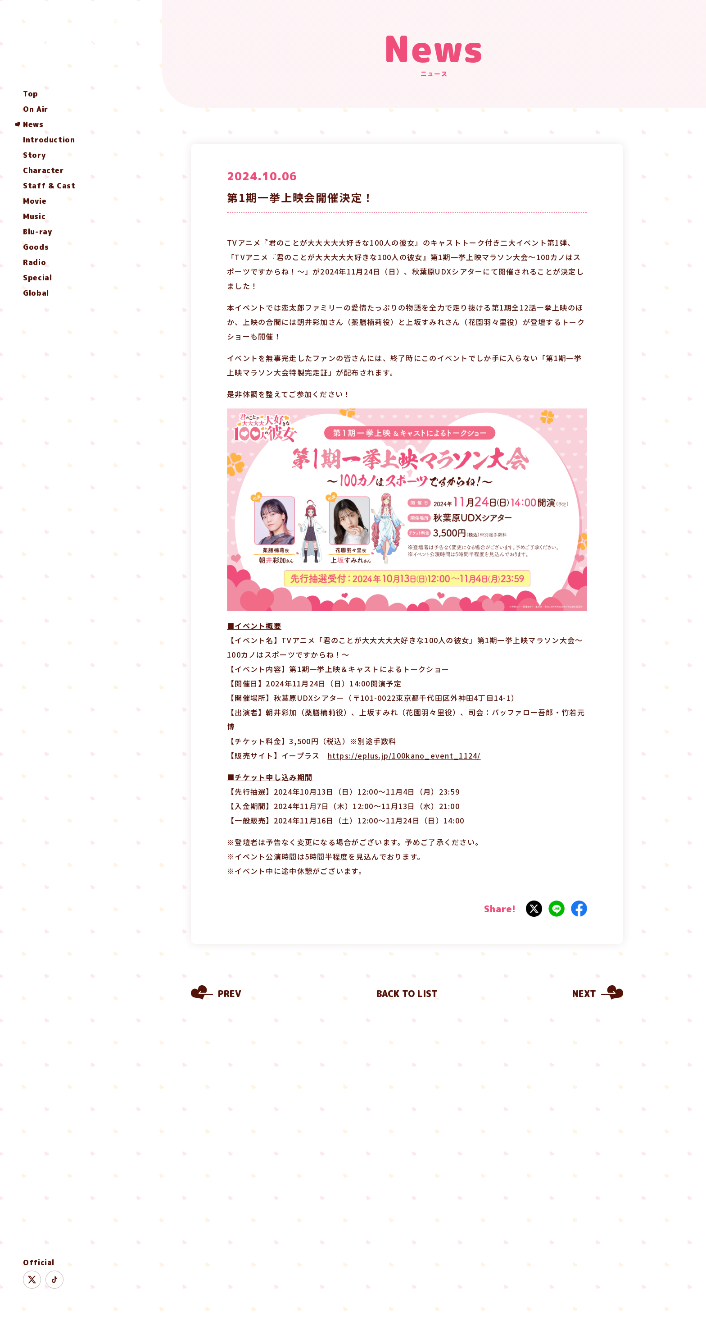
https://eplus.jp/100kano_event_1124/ (404, 755)
